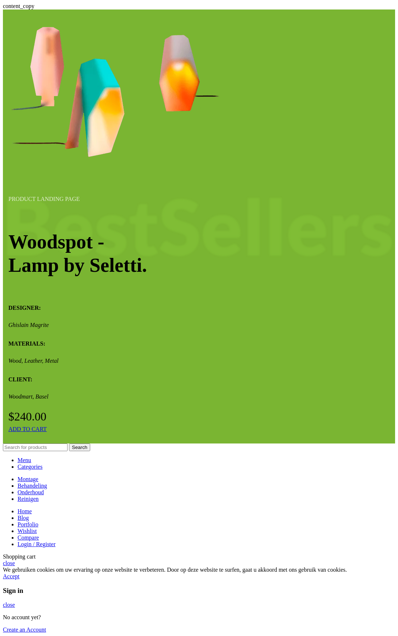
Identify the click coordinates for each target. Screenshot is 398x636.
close (9, 563)
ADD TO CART (27, 429)
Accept (11, 576)
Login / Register (37, 544)
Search (79, 447)
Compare (28, 537)
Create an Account (24, 630)
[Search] (35, 447)
